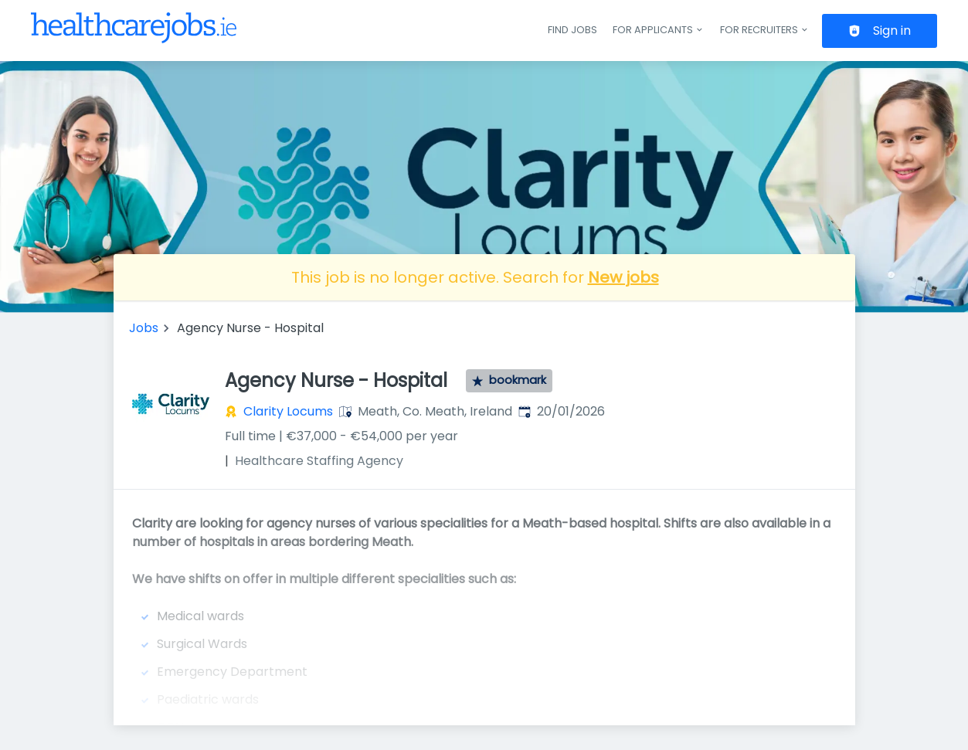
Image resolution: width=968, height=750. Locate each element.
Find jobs (572, 29)
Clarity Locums (288, 411)
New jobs (623, 277)
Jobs (143, 328)
